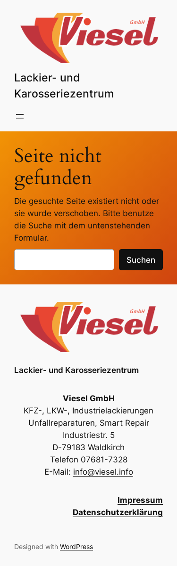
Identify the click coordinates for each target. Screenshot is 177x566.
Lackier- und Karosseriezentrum (76, 370)
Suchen (140, 260)
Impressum (140, 500)
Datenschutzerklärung (118, 512)
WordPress (76, 546)
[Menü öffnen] (19, 116)
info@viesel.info (103, 472)
